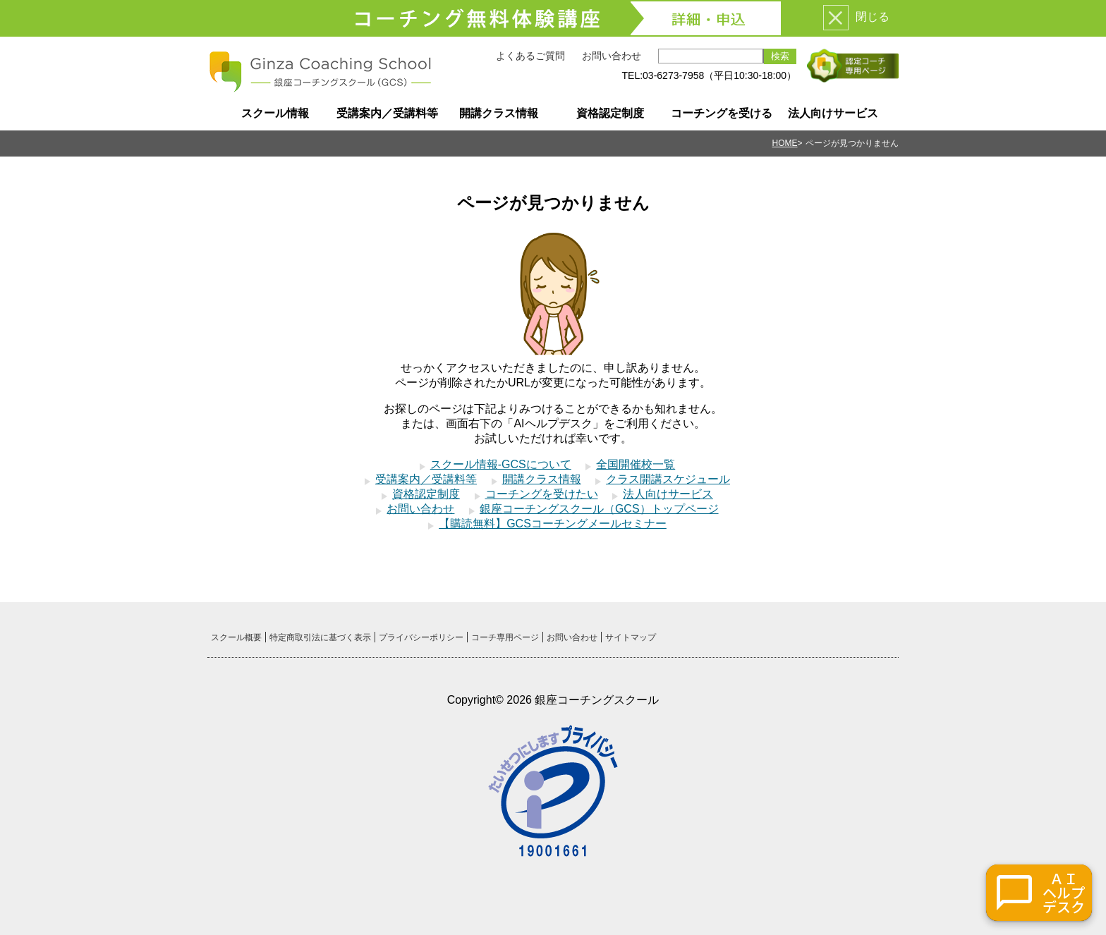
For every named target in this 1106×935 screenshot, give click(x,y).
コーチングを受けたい (541, 494)
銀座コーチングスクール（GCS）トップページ (599, 509)
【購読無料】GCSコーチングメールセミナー (553, 524)
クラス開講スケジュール (668, 479)
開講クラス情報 (498, 113)
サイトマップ (630, 637)
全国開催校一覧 (635, 464)
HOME (785, 143)
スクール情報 (275, 113)
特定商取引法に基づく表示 (320, 637)
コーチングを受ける (721, 113)
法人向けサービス (833, 113)
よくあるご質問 (530, 55)
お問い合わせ (611, 55)
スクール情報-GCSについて (500, 464)
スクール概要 (236, 637)
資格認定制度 (610, 113)
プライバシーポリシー (421, 637)
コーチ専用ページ (505, 637)
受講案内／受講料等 (387, 113)
